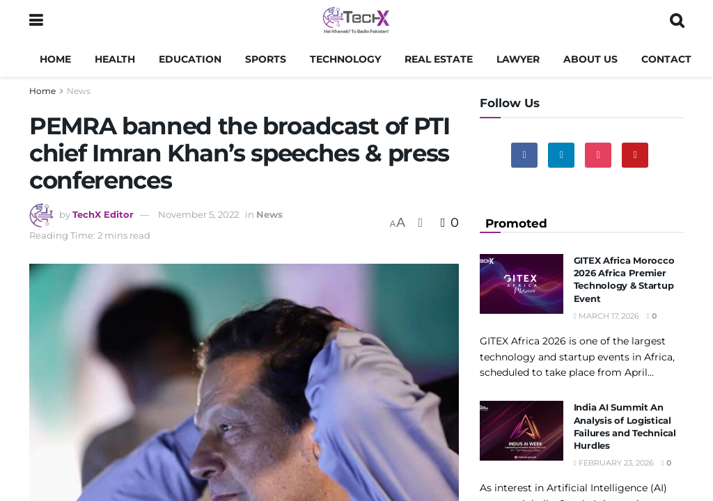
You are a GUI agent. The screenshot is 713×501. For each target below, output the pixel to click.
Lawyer (518, 59)
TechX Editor (103, 214)
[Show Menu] (35, 21)
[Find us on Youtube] (635, 155)
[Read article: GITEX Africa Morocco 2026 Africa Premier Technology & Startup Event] (521, 284)
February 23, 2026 (614, 463)
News (79, 91)
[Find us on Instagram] (598, 155)
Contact (666, 59)
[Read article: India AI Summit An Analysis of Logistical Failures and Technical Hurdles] (521, 431)
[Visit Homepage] (356, 21)
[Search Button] (677, 21)
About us (590, 59)
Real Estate (439, 59)
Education (190, 59)
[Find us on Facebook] (524, 155)
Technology (345, 59)
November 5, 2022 (198, 214)
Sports (265, 59)
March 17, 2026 (606, 316)
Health (115, 59)
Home (55, 59)
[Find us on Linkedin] (561, 155)
